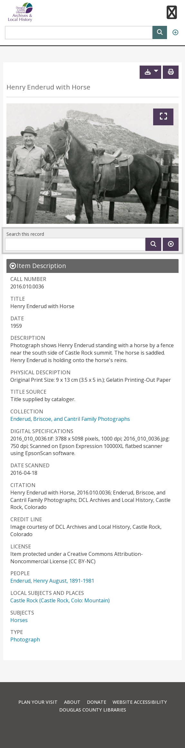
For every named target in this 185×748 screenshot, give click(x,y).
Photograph (25, 639)
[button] (171, 13)
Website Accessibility (140, 702)
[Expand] (163, 117)
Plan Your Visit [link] (38, 702)
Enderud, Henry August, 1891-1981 (52, 580)
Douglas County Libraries (92, 710)
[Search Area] (79, 32)
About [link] (72, 702)
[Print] (171, 72)
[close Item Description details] (37, 265)
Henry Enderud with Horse (48, 87)
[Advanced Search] (175, 33)
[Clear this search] (171, 244)
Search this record (25, 234)
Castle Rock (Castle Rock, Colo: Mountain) (60, 600)
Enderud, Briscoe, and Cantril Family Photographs (70, 418)
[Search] (160, 32)
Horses (19, 620)
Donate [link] (96, 702)
